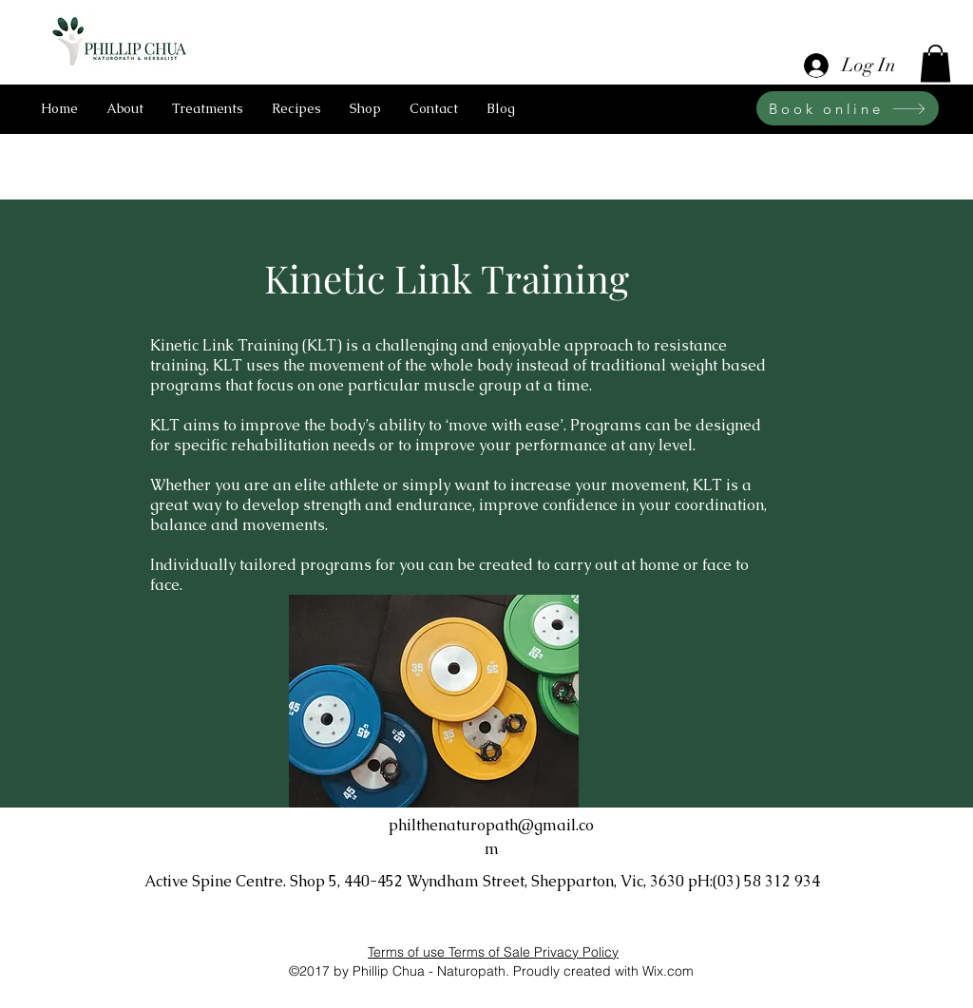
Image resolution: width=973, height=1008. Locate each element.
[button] (935, 63)
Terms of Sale (491, 951)
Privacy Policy (576, 951)
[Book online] (847, 108)
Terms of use (408, 951)
